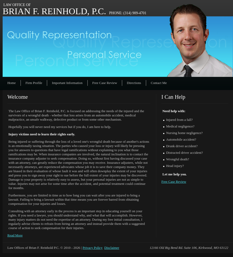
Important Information (67, 83)
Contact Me (159, 83)
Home (11, 83)
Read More (15, 235)
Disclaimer (111, 248)
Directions (134, 83)
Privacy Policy (93, 248)
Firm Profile (34, 83)
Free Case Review (104, 83)
